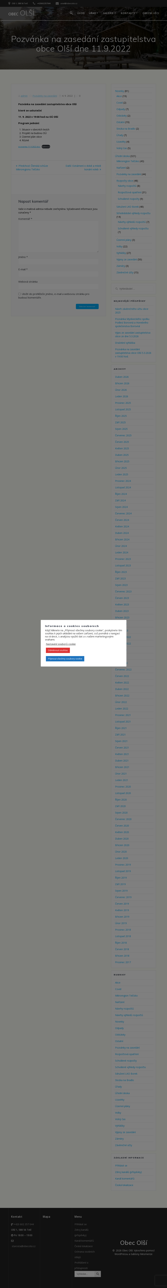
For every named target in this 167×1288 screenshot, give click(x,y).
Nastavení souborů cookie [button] (61, 643)
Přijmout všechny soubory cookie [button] (65, 658)
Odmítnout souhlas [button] (58, 650)
